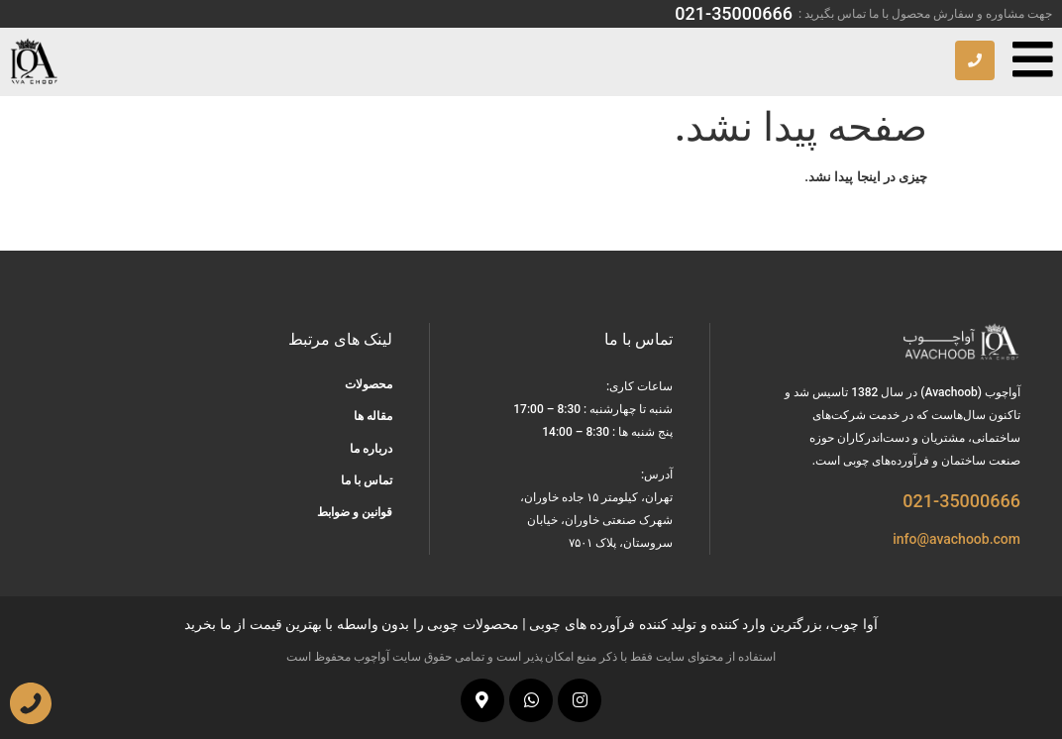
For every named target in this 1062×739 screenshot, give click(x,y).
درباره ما (371, 449)
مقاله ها (373, 416)
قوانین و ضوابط (354, 512)
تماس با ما (366, 480)
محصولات (368, 384)
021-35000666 (734, 13)
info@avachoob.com (956, 539)
